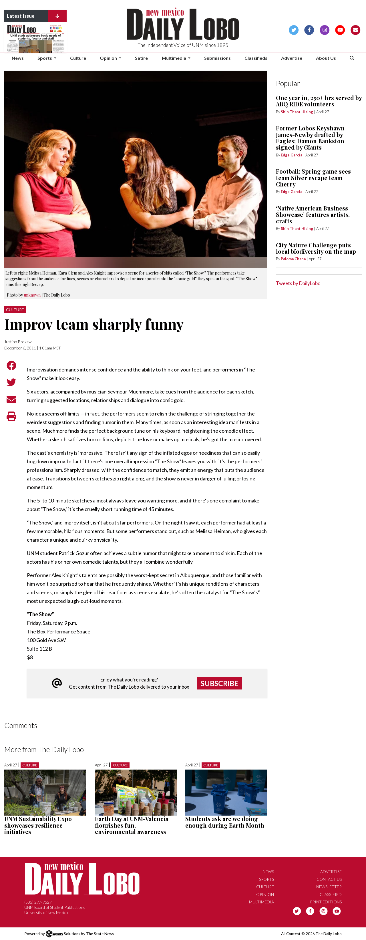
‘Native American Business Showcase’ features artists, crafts (313, 214)
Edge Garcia (291, 155)
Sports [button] (45, 58)
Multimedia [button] (174, 58)
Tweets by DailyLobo (298, 283)
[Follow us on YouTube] (340, 29)
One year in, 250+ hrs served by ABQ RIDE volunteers (319, 101)
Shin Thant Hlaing (297, 112)
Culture (78, 58)
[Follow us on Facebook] (309, 29)
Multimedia (261, 901)
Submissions (217, 58)
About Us (326, 58)
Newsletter (329, 886)
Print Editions (326, 901)
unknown (32, 295)
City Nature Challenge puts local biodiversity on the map (316, 248)
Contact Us (329, 879)
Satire (141, 58)
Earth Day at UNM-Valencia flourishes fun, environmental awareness (131, 825)
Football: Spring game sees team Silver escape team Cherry (313, 177)
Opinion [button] (109, 58)
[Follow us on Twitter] (294, 29)
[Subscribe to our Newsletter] (355, 29)
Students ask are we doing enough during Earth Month (224, 822)
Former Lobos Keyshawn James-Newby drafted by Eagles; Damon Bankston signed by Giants (310, 137)
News (18, 58)
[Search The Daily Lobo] (352, 58)
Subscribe (219, 683)
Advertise (291, 58)
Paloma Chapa (293, 259)
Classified (331, 894)
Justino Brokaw (17, 341)
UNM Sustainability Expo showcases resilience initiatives (38, 825)
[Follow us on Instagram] (325, 29)
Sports (266, 879)
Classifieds (255, 58)
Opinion (265, 894)
